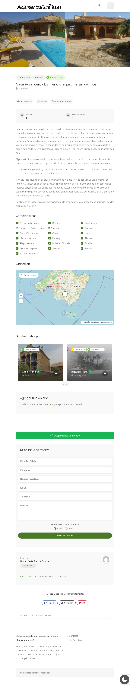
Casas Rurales (24, 77)
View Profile (27, 566)
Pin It (82, 603)
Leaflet (85, 323)
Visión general (23, 101)
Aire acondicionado (30, 223)
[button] (21, 296)
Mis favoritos (75, 641)
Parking (56, 239)
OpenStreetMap (97, 323)
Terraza (88, 249)
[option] (40, 363)
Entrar (99, 6)
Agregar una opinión (56, 101)
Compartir (49, 603)
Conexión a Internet (29, 234)
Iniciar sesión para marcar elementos (65, 594)
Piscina (88, 239)
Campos (22, 88)
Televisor (56, 249)
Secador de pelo (28, 249)
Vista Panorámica (29, 254)
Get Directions (30, 276)
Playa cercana (27, 244)
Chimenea (56, 229)
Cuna (55, 234)
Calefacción (91, 223)
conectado (48, 405)
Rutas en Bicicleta (61, 244)
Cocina (88, 229)
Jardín (88, 234)
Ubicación (38, 101)
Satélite (88, 244)
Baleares (39, 77)
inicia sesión (26, 577)
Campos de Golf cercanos (32, 229)
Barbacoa (57, 223)
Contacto (73, 636)
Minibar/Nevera (28, 239)
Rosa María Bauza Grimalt (35, 562)
